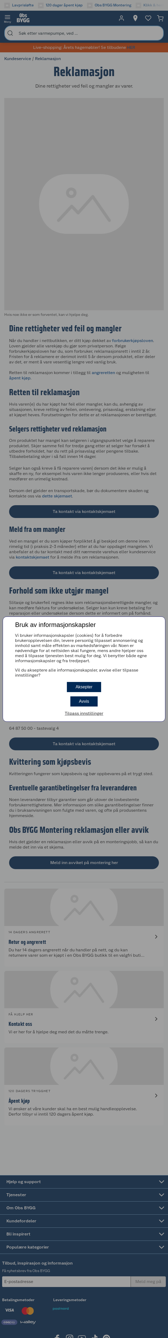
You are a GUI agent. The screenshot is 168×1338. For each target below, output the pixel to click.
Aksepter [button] (83, 687)
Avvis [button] (84, 701)
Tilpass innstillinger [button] (84, 713)
